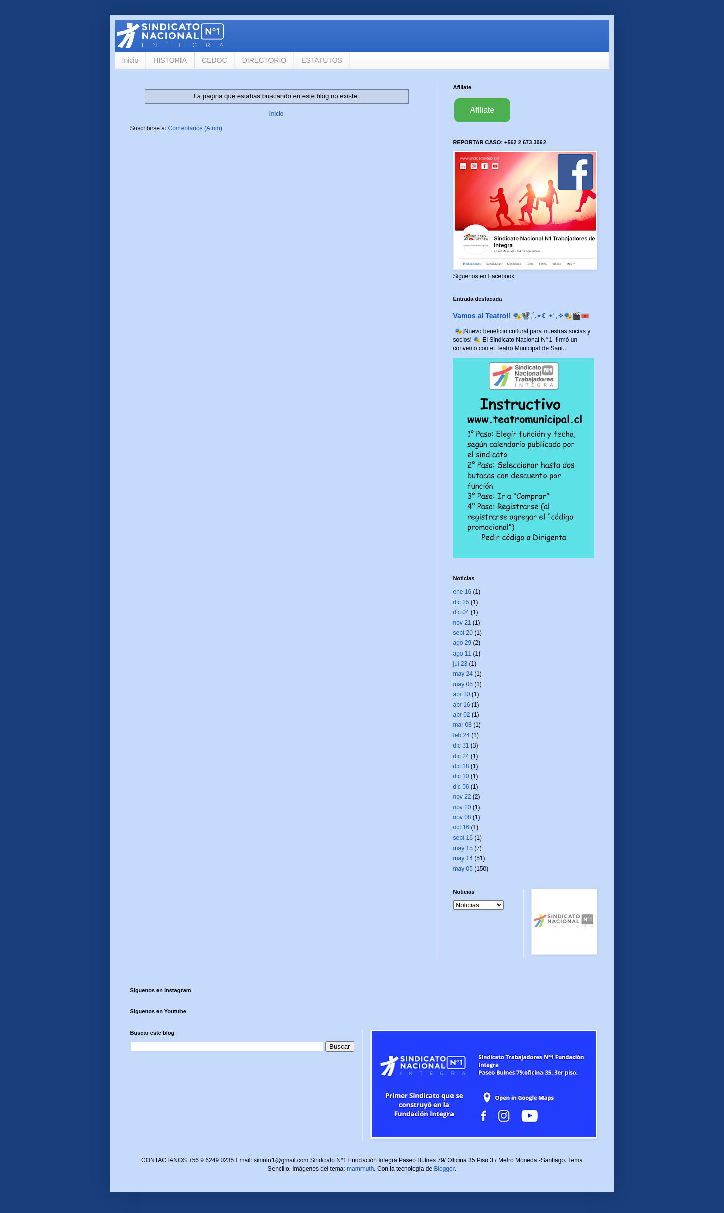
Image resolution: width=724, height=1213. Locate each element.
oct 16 (461, 827)
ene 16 (462, 591)
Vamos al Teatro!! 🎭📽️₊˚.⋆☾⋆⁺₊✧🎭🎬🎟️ (521, 316)
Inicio (130, 60)
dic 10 (461, 776)
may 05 (463, 684)
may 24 (463, 673)
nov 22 (462, 796)
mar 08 (462, 724)
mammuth (360, 1168)
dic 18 (461, 766)
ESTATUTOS (321, 60)
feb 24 (461, 735)
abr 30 (461, 694)
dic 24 (461, 756)
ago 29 (462, 642)
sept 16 (463, 838)
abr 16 (461, 704)
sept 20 (463, 632)
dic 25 (461, 602)
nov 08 (462, 817)
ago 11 (462, 653)
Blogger (444, 1168)
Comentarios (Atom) (195, 128)
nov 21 (462, 622)
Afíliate (482, 110)
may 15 (463, 848)
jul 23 (460, 663)
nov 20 (462, 807)
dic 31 (461, 745)
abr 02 (461, 714)
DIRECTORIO (264, 60)
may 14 (463, 858)
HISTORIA (170, 60)
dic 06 (461, 786)
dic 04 (461, 612)
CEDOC (214, 60)
